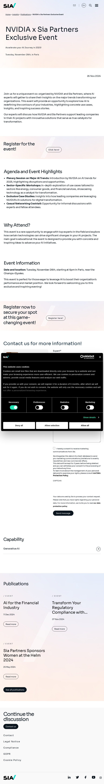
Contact (8, 735)
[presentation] (73, 487)
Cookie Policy (12, 760)
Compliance (11, 747)
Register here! (55, 318)
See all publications (15, 690)
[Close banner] (100, 357)
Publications (26, 14)
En (84, 5)
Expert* (57, 351)
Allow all (85, 425)
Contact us (11, 726)
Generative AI (11, 548)
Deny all (19, 425)
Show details (89, 417)
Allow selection (52, 425)
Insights (15, 14)
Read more (11, 624)
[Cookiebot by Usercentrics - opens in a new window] (82, 357)
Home (8, 14)
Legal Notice (11, 741)
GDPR (6, 754)
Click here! (53, 150)
